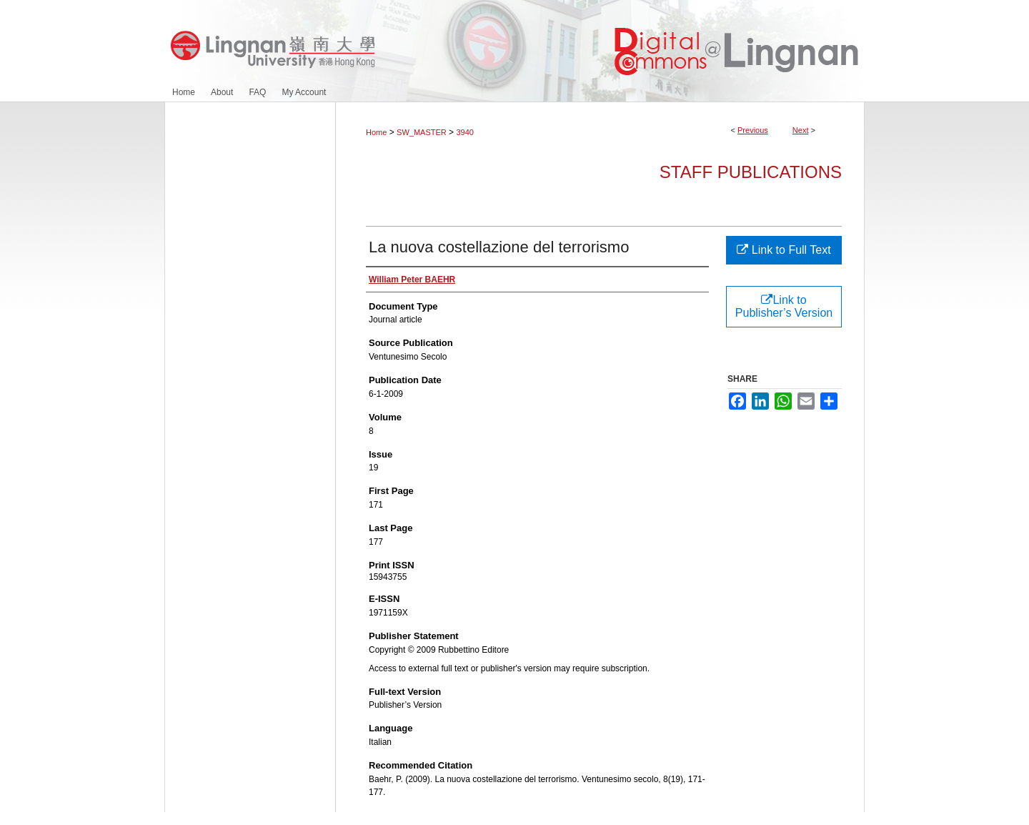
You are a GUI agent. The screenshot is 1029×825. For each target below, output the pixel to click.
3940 (464, 132)
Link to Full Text (783, 250)
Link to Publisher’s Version (783, 306)
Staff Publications (751, 172)
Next (800, 130)
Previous (752, 130)
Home (376, 132)
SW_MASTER (422, 132)
